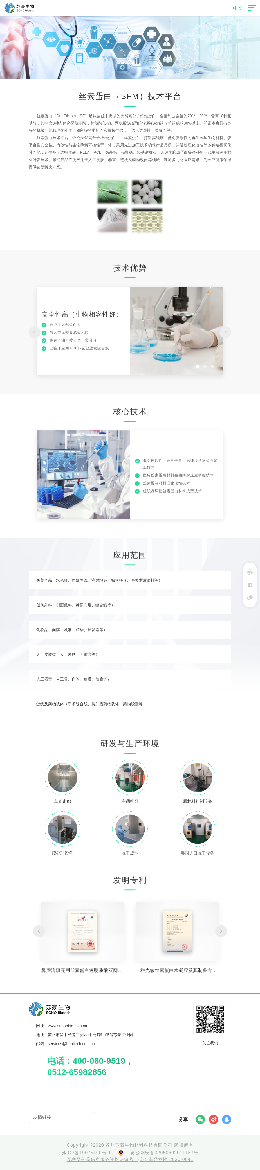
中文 (238, 8)
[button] (35, 335)
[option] (130, 334)
